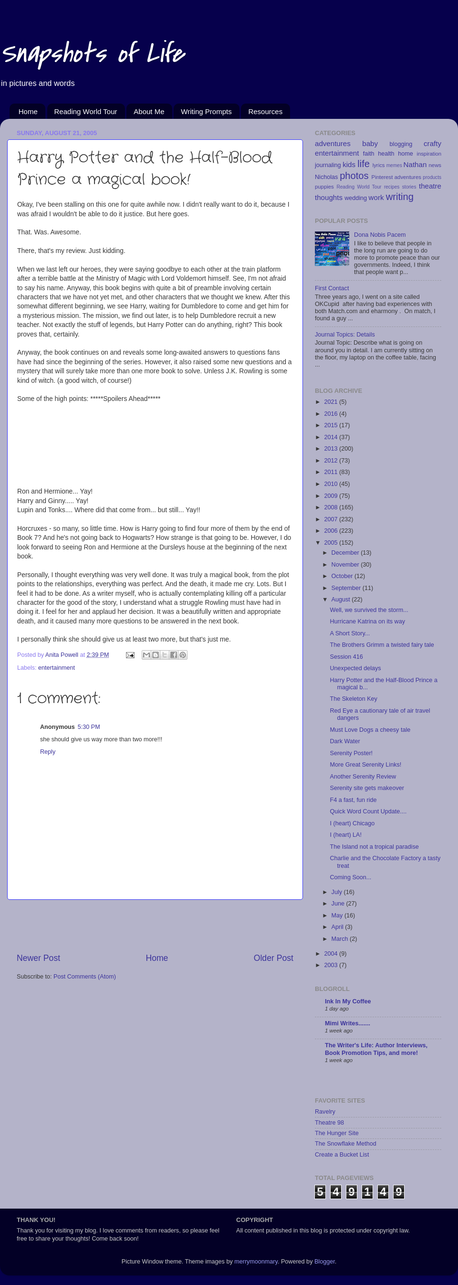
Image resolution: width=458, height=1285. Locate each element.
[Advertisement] (155, 926)
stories (409, 187)
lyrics (379, 165)
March (341, 939)
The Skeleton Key (353, 698)
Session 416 (346, 656)
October (343, 576)
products (432, 177)
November (346, 564)
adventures (333, 143)
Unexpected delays (355, 668)
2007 (331, 519)
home (405, 153)
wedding (355, 198)
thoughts (329, 197)
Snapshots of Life (92, 53)
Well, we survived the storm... (369, 610)
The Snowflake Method (345, 1143)
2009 (331, 496)
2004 (331, 953)
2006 (331, 530)
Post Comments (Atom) (84, 976)
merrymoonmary (256, 1261)
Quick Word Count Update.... (368, 811)
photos (354, 175)
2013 (331, 448)
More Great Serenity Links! (365, 764)
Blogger (324, 1261)
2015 (331, 425)
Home (28, 111)
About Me (149, 111)
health (386, 153)
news (435, 165)
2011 (331, 472)
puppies (324, 187)
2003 (331, 965)
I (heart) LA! (346, 835)
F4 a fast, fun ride (353, 800)
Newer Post (38, 958)
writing (400, 196)
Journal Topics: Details (345, 334)
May (338, 915)
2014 (331, 437)
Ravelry (325, 1111)
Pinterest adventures (396, 177)
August (342, 599)
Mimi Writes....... (347, 1023)
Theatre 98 (329, 1122)
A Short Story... (350, 633)
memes (394, 165)
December (346, 552)
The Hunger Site (337, 1133)
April (338, 927)
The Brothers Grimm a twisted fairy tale (382, 645)
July (338, 892)
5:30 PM (89, 727)
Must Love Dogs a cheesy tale (370, 730)
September (347, 588)
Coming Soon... (350, 877)
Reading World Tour (85, 111)
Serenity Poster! (351, 753)
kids (349, 164)
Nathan (415, 164)
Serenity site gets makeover (367, 788)
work (376, 197)
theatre (430, 186)
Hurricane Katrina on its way (367, 621)
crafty (432, 143)
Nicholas (326, 177)
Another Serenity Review (363, 776)
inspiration (428, 154)
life (363, 163)
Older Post (273, 958)
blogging (401, 144)
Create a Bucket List (342, 1154)
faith (369, 153)
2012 (331, 460)
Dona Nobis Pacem (380, 235)
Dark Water (345, 741)
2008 (331, 507)
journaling (328, 165)
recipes (392, 187)
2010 (331, 484)
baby (370, 143)
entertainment (56, 667)
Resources (265, 111)
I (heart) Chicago (352, 823)
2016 (331, 414)
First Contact (332, 288)
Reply (47, 751)
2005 (331, 542)
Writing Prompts (206, 111)
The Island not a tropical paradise (374, 846)
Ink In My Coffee (348, 1001)
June (339, 903)
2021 (331, 402)
